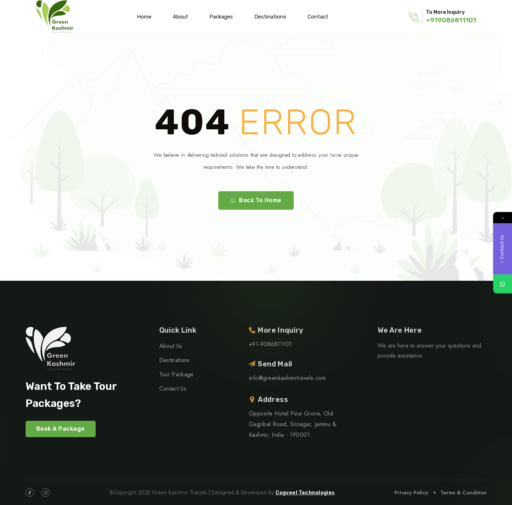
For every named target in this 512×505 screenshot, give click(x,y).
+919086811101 (451, 20)
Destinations (270, 17)
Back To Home (256, 200)
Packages (221, 17)
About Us (170, 346)
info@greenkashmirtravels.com (287, 378)
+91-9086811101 (270, 344)
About (180, 17)
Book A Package (60, 428)
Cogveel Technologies (305, 493)
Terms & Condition (463, 492)
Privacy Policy (411, 492)
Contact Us (172, 389)
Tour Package (176, 374)
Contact (318, 17)
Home (144, 17)
